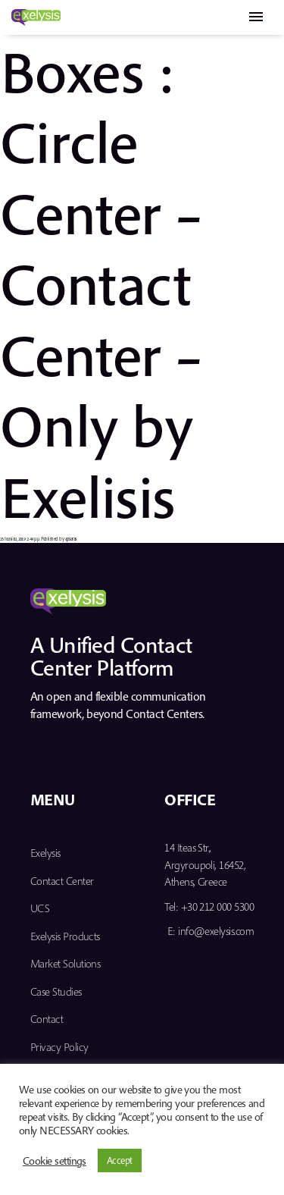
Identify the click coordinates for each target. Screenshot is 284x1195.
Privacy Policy (59, 1047)
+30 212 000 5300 (217, 906)
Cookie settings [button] (54, 1161)
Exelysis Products (65, 936)
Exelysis (45, 852)
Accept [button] (120, 1160)
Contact (46, 1019)
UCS (39, 908)
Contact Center (61, 881)
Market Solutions (65, 963)
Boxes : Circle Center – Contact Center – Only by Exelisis (101, 283)
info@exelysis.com (216, 931)
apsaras (70, 538)
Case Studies (56, 991)
